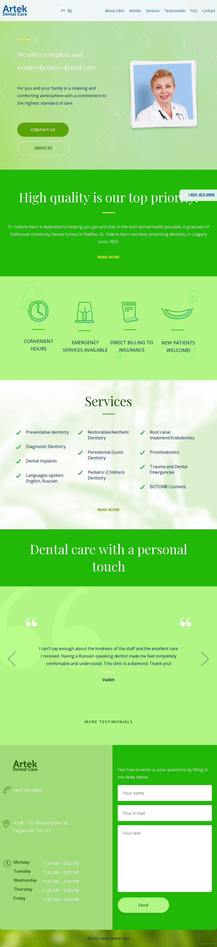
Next (205, 659)
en (63, 10)
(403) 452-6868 (198, 195)
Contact (208, 10)
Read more (108, 256)
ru (70, 10)
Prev (12, 659)
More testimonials (109, 721)
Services (153, 10)
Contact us (43, 129)
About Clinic (115, 10)
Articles (135, 10)
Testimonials (175, 10)
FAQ (193, 10)
